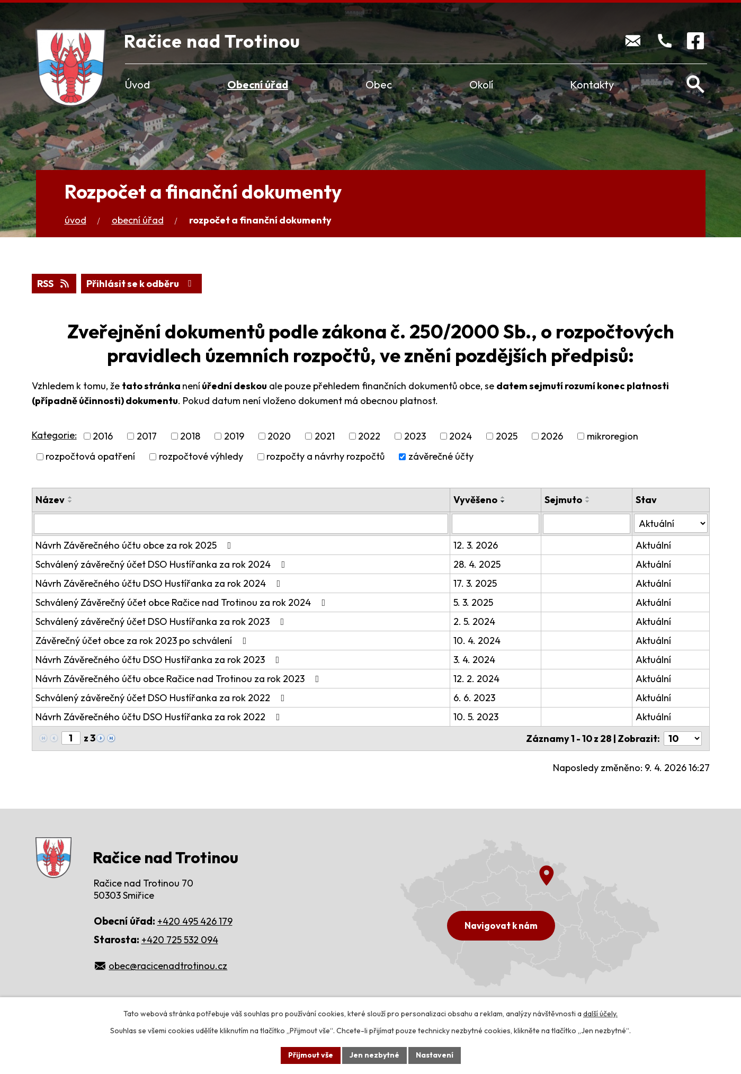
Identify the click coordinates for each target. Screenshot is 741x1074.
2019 (234, 436)
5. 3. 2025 (473, 602)
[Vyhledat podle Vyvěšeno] (495, 524)
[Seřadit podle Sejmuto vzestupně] (588, 497)
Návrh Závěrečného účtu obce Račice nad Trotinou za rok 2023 (179, 679)
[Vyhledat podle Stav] (671, 523)
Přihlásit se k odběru (141, 284)
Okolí (481, 84)
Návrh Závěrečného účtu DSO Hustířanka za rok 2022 (159, 717)
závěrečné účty (441, 457)
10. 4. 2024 (477, 640)
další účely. (600, 1013)
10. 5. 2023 (475, 717)
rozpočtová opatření (90, 457)
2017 (147, 436)
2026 (552, 436)
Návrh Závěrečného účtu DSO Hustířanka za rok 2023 (159, 660)
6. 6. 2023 (474, 698)
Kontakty (592, 84)
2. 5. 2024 (474, 621)
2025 (506, 436)
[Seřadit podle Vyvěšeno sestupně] (503, 501)
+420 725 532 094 (179, 940)
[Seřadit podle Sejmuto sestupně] (588, 501)
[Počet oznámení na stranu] (683, 738)
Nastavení (434, 1055)
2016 (103, 436)
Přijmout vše (310, 1055)
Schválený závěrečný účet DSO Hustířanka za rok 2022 (162, 698)
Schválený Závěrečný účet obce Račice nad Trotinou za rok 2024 (182, 602)
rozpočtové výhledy (201, 457)
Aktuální (653, 545)
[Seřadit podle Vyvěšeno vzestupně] (503, 497)
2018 (190, 436)
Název (50, 500)
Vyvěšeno (475, 500)
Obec (378, 84)
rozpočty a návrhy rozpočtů (325, 457)
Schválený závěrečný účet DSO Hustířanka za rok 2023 (162, 621)
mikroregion (612, 436)
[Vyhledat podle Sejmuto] (586, 524)
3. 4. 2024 (474, 660)
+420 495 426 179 (195, 921)
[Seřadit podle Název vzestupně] (70, 497)
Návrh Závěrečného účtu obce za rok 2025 (135, 545)
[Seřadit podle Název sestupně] (70, 501)
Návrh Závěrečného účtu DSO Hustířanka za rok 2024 (160, 583)
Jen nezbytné (374, 1055)
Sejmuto (563, 500)
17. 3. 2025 (475, 583)
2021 (325, 436)
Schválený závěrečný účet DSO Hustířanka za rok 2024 (162, 564)
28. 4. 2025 (477, 564)
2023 (415, 436)
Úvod (137, 84)
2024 (460, 436)
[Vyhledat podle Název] (241, 524)
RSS (53, 284)
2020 (279, 436)
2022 (369, 436)
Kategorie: (54, 435)
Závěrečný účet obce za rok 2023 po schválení (143, 640)
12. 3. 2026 (475, 545)
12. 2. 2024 (476, 679)
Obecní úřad (257, 84)
